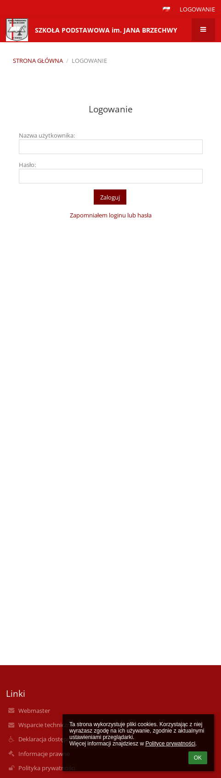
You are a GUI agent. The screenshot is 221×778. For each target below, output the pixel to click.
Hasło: (27, 165)
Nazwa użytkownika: (47, 135)
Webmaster (34, 710)
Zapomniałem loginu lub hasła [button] (111, 215)
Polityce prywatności (170, 743)
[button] (166, 9)
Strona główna (38, 60)
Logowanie (197, 9)
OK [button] (198, 758)
